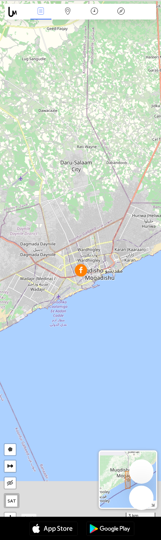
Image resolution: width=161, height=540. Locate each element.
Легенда (121, 11)
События (41, 11)
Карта (67, 11)
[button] (81, 270)
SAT (12, 501)
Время (94, 11)
